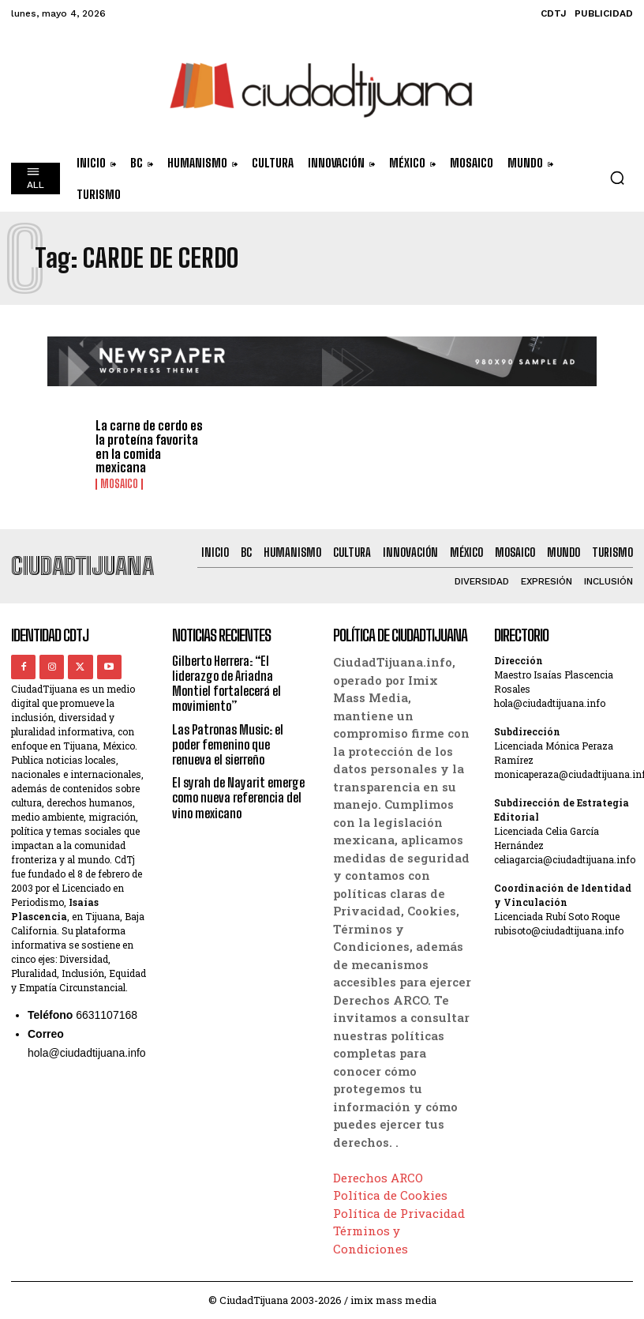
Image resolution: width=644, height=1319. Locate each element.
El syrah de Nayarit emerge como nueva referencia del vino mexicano (238, 797)
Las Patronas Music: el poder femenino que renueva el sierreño (228, 743)
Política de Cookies (390, 1195)
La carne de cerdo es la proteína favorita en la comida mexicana (148, 446)
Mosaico (119, 484)
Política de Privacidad (399, 1212)
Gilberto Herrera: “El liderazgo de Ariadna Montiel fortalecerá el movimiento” (227, 683)
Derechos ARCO (378, 1177)
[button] (617, 178)
